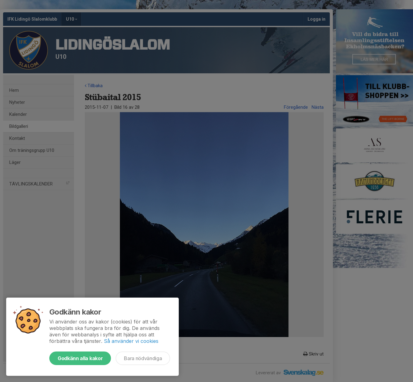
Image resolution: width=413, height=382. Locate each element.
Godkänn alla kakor (80, 358)
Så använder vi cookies (131, 341)
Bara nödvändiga (143, 358)
